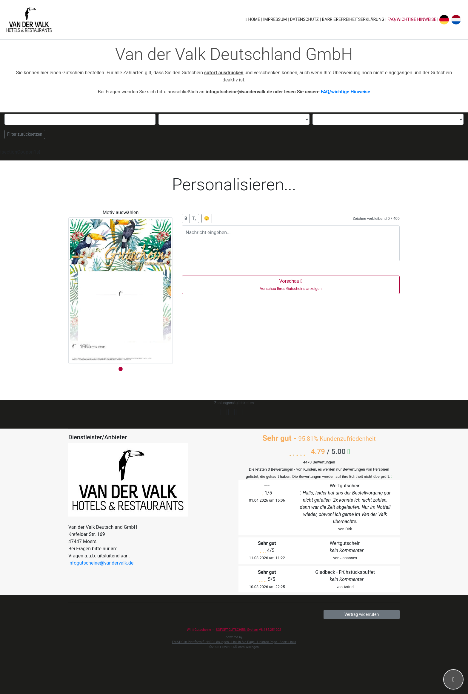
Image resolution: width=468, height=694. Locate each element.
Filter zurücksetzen (24, 134)
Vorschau (291, 284)
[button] (70, 262)
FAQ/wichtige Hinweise (411, 19)
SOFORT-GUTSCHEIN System (237, 630)
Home (253, 19)
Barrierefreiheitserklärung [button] (354, 19)
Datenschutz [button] (305, 19)
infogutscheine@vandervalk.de (100, 563)
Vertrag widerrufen (361, 614)
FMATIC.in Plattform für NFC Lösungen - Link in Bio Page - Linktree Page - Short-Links (234, 642)
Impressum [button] (275, 19)
